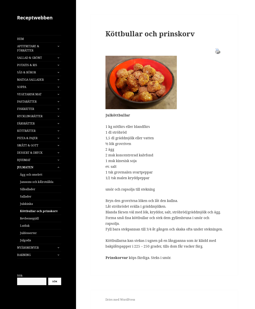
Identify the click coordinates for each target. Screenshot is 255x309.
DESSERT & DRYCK (29, 153)
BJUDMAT (24, 160)
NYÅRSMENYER (28, 248)
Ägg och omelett (31, 174)
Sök (20, 275)
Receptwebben (35, 17)
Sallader (25, 196)
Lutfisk (25, 226)
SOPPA (21, 87)
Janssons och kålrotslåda (36, 182)
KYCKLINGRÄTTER (29, 116)
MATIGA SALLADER (30, 80)
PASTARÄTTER (27, 101)
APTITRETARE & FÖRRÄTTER (28, 48)
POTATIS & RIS (27, 65)
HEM (20, 39)
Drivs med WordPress (120, 300)
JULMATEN (25, 167)
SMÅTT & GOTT (27, 145)
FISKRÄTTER (25, 109)
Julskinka (26, 204)
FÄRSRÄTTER (26, 123)
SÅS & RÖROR (26, 72)
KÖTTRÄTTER (26, 131)
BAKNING (24, 255)
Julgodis (25, 240)
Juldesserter (28, 233)
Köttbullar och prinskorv (39, 211)
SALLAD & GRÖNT (29, 58)
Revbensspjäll (29, 218)
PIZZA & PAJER (27, 138)
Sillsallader (27, 189)
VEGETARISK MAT (29, 94)
